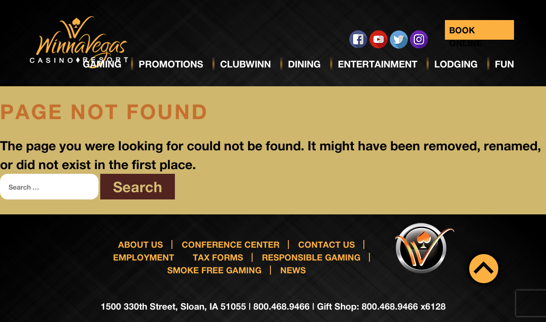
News (293, 270)
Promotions (171, 64)
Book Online (465, 32)
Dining (304, 64)
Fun (504, 64)
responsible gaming (311, 257)
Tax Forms (218, 257)
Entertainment (377, 64)
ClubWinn (245, 64)
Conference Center (230, 244)
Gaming (102, 64)
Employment (143, 257)
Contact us (326, 244)
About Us (140, 244)
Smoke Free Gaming (214, 270)
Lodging (456, 64)
